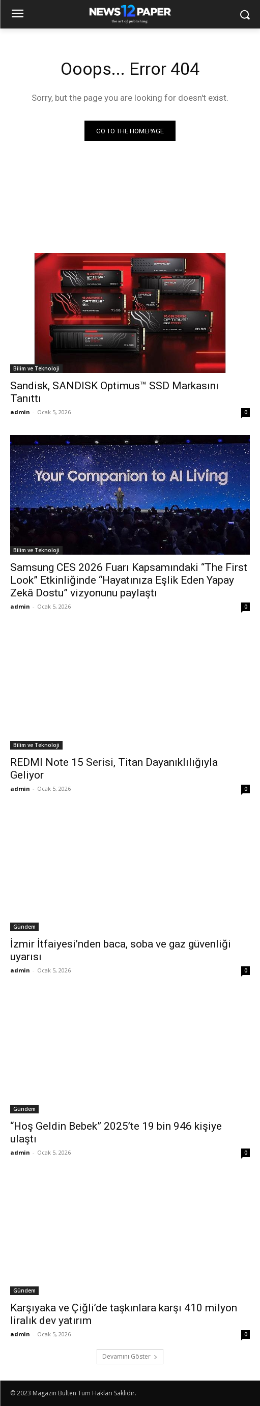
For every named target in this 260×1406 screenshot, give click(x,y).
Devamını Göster (130, 1356)
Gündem (24, 926)
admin (20, 412)
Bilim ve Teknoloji (36, 368)
